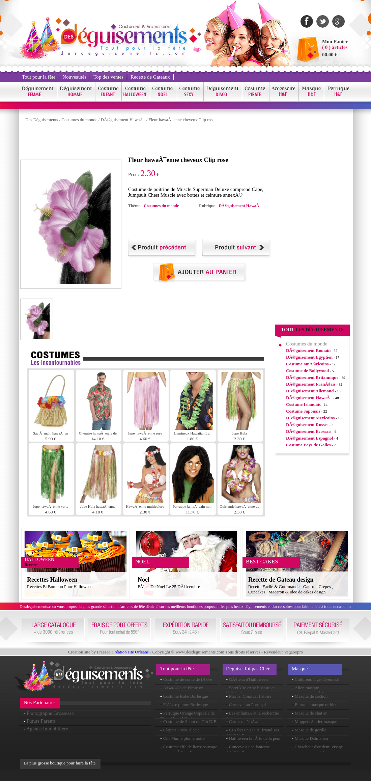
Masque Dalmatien (311, 738)
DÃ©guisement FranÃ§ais (311, 384)
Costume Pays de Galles (308, 444)
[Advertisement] (143, 141)
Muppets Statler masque (316, 721)
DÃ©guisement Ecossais (308, 431)
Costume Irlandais (303, 404)
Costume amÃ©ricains (307, 363)
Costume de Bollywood (307, 370)
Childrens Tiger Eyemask (317, 679)
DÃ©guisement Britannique (312, 377)
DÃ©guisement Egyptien (309, 357)
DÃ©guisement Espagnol (309, 438)
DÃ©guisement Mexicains (310, 417)
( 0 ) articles (334, 47)
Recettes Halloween (52, 579)
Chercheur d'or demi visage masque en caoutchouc (317, 749)
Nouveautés (74, 77)
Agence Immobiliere (47, 728)
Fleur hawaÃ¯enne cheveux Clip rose (181, 119)
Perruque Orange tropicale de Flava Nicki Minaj (187, 715)
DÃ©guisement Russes (307, 424)
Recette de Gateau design (280, 579)
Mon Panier (335, 41)
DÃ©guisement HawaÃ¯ (123, 119)
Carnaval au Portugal (247, 704)
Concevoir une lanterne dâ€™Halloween (248, 749)
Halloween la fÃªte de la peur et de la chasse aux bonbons (253, 741)
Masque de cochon (311, 696)
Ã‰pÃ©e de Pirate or (183, 687)
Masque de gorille (310, 729)
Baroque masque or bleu (316, 704)
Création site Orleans (130, 651)
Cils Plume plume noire (184, 738)
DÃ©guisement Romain (308, 350)
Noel (143, 579)
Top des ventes (108, 77)
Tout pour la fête (38, 77)
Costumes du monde (79, 119)
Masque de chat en (311, 713)
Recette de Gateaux (150, 77)
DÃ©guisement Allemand (310, 390)
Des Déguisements (41, 119)
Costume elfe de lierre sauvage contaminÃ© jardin (188, 749)
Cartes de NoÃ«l (243, 721)
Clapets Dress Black (181, 729)
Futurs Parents (41, 721)
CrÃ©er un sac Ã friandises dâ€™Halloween (252, 732)
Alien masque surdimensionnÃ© (308, 690)
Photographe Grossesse (50, 713)
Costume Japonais (303, 411)
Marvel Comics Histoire (250, 696)
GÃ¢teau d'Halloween (248, 679)
